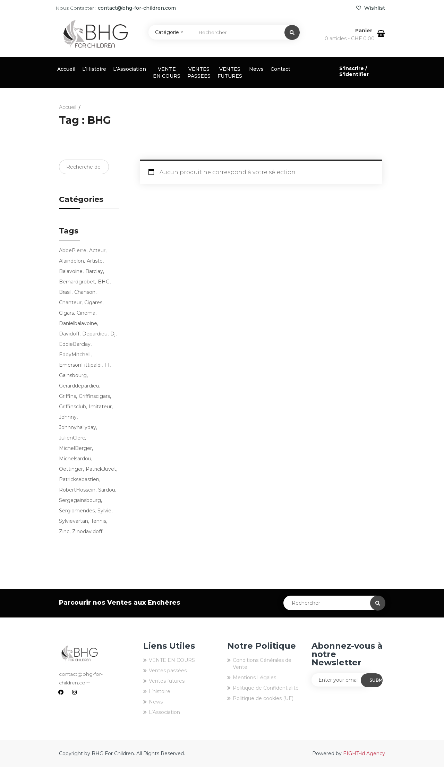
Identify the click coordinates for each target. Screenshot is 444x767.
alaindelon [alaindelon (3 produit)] (71, 261)
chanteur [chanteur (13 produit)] (70, 302)
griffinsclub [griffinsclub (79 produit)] (72, 406)
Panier (364, 30)
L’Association (129, 69)
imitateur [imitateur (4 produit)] (100, 406)
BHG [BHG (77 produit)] (104, 282)
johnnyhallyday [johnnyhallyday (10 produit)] (77, 427)
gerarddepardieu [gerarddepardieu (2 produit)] (79, 386)
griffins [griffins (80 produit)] (67, 396)
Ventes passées (168, 670)
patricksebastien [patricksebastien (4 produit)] (79, 479)
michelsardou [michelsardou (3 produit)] (75, 458)
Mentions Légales (254, 677)
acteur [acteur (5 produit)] (97, 250)
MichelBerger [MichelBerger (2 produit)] (75, 448)
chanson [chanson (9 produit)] (84, 292)
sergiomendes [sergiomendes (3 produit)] (77, 511)
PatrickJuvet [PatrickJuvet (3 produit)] (101, 469)
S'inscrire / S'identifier (354, 71)
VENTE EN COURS (166, 72)
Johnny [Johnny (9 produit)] (68, 417)
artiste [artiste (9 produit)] (95, 261)
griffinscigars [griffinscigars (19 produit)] (94, 396)
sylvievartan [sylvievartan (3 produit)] (73, 521)
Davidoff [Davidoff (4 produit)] (69, 334)
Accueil (66, 69)
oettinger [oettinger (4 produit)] (71, 469)
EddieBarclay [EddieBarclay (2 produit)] (75, 344)
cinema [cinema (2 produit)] (86, 313)
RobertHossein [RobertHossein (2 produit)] (77, 490)
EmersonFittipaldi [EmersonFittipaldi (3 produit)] (80, 365)
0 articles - (350, 38)
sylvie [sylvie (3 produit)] (104, 511)
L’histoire (159, 691)
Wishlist (370, 8)
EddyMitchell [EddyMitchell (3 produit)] (75, 354)
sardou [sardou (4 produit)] (106, 490)
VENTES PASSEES (199, 72)
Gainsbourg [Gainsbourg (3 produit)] (73, 375)
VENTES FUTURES (229, 72)
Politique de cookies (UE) (263, 698)
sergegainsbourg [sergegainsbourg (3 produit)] (80, 500)
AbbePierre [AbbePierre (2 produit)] (72, 250)
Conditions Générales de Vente (262, 663)
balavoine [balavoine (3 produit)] (71, 271)
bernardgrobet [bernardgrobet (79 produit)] (77, 282)
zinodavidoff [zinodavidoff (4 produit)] (87, 531)
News (256, 69)
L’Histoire (94, 69)
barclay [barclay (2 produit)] (94, 271)
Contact (280, 69)
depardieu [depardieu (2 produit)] (95, 334)
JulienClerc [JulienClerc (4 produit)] (72, 438)
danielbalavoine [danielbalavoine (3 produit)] (78, 323)
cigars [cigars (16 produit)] (66, 313)
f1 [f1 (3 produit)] (107, 365)
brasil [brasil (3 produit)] (65, 292)
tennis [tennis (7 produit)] (98, 521)
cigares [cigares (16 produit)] (93, 302)
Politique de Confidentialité (266, 688)
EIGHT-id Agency (364, 753)
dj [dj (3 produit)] (113, 334)
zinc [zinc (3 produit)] (64, 531)
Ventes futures (167, 681)
